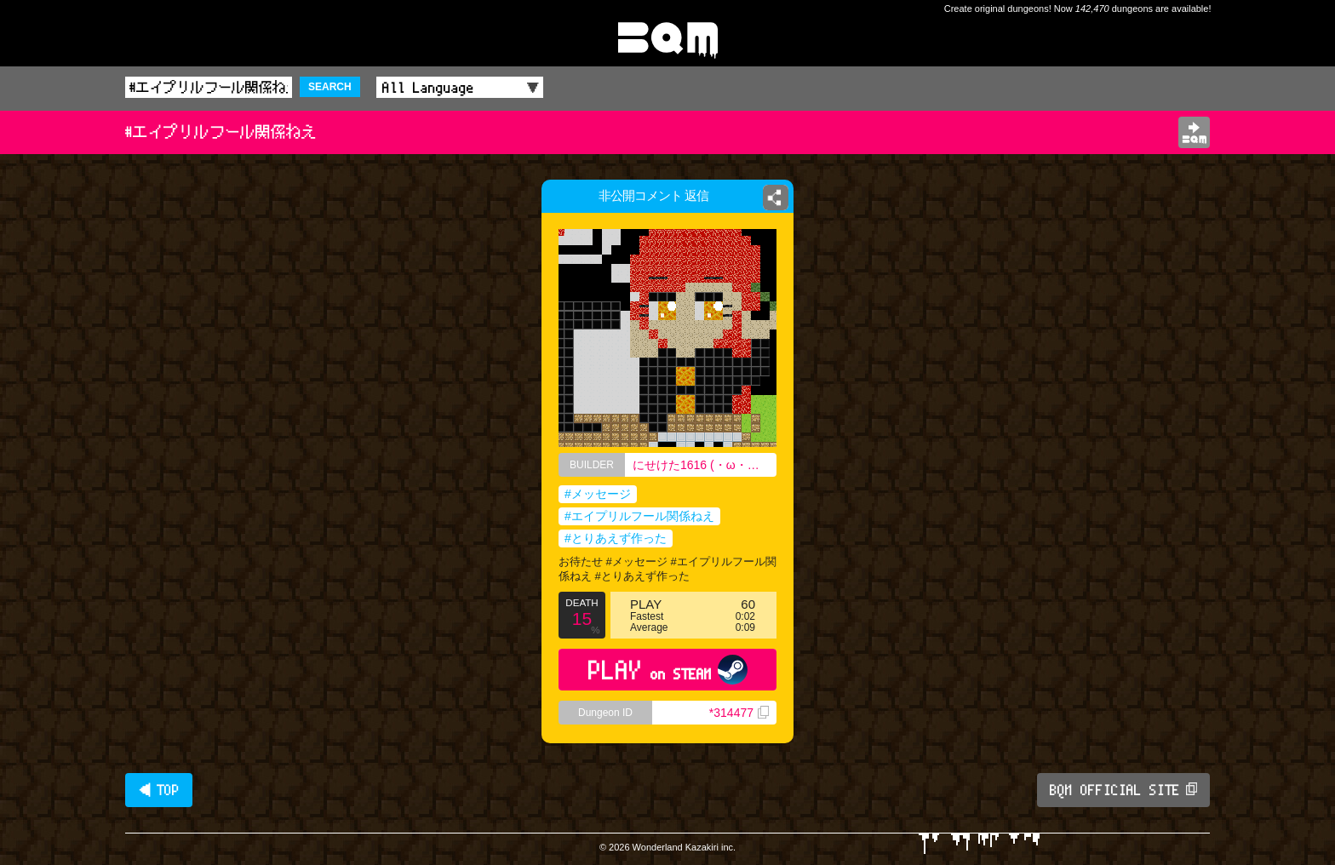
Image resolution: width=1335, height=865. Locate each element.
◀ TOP (159, 790)
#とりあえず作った (615, 538)
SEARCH (330, 87)
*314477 (739, 712)
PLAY (668, 670)
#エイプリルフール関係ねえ (639, 516)
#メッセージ (597, 494)
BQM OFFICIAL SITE (1123, 790)
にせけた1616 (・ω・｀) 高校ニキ (704, 465)
